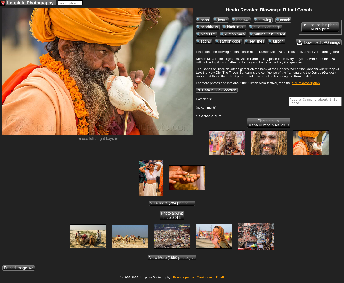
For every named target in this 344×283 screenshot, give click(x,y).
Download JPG (318, 42)
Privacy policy (183, 279)
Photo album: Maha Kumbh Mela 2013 (268, 124)
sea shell (256, 41)
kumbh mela (235, 34)
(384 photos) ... (172, 204)
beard (222, 20)
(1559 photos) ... (172, 259)
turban (278, 41)
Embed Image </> (18, 269)
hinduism (208, 34)
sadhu (206, 41)
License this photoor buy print (322, 27)
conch (285, 20)
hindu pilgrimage (267, 27)
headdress (209, 27)
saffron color (230, 41)
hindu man (235, 27)
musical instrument (269, 34)
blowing (264, 20)
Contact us (205, 279)
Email (219, 279)
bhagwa (243, 20)
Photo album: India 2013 (172, 217)
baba (205, 20)
